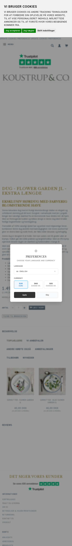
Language (18, 266)
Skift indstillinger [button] (46, 31)
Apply (24, 295)
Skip (47, 295)
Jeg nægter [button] (28, 31)
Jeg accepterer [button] (12, 31)
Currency (18, 278)
